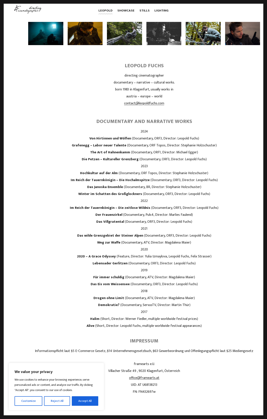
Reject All (57, 400)
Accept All (85, 400)
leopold (105, 10)
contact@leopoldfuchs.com (144, 103)
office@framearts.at (144, 378)
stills (144, 10)
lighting (161, 10)
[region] (56, 386)
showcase (125, 10)
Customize (28, 400)
